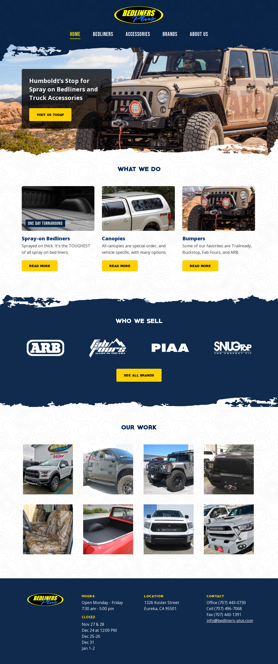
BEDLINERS (103, 34)
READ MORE (39, 265)
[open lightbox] (48, 469)
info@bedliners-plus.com (230, 620)
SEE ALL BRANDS (139, 374)
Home (75, 35)
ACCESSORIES (138, 34)
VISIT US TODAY (50, 114)
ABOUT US (199, 34)
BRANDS (170, 34)
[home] (139, 15)
